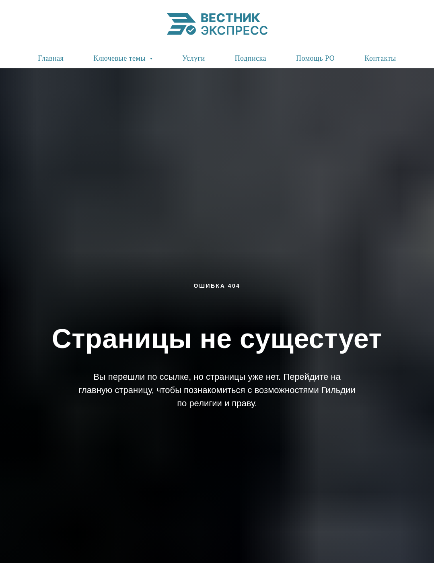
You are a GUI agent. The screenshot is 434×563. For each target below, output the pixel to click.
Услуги (193, 58)
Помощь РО (315, 58)
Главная (51, 58)
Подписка (250, 58)
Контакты (380, 58)
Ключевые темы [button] (120, 58)
